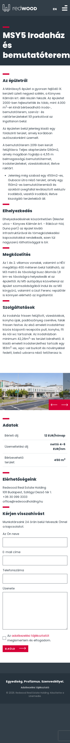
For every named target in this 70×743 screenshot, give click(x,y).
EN (55, 9)
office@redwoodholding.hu (23, 500)
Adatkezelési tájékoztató (35, 686)
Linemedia (35, 694)
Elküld (10, 647)
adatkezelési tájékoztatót (30, 634)
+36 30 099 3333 (15, 495)
